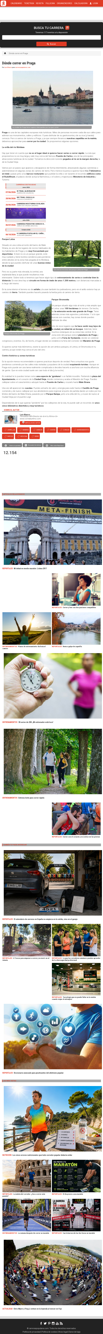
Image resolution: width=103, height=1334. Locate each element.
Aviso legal (63, 1332)
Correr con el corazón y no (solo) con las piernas (81, 837)
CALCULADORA (81, 3)
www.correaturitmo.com (30, 419)
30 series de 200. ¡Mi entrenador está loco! (35, 722)
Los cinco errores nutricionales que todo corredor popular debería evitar (42, 1155)
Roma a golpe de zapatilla (72, 646)
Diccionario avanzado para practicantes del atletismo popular (39, 1073)
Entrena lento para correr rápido (31, 798)
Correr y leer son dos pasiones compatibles (79, 607)
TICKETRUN (29, 3)
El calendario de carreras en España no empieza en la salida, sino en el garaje (46, 919)
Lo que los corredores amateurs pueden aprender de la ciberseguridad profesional (76, 959)
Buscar (51, 44)
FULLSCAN (50, 3)
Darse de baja (74, 1332)
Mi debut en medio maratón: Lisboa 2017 (30, 568)
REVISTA (40, 3)
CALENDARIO (16, 3)
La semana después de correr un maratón (33, 1233)
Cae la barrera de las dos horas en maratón (79, 1233)
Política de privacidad (32, 1332)
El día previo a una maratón (73, 1194)
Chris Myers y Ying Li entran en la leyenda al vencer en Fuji (38, 1309)
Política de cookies (49, 1332)
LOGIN (94, 3)
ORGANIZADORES (64, 3)
